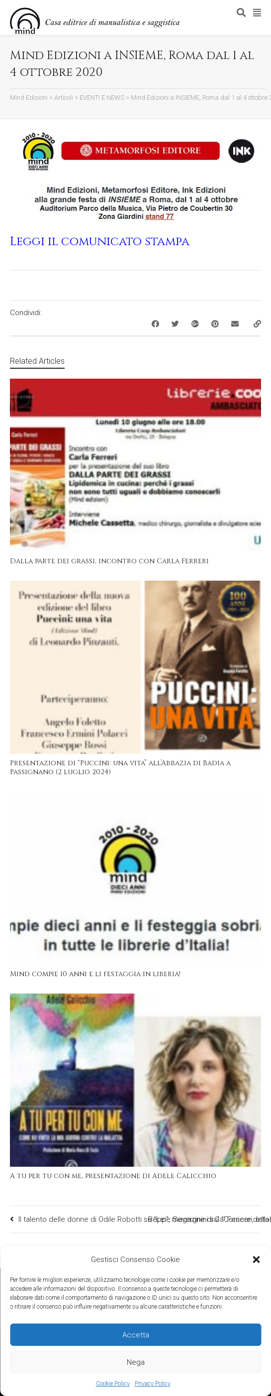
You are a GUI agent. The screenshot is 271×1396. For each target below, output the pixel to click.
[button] (256, 1259)
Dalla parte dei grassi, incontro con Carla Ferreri (109, 561)
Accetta (135, 1334)
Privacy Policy (153, 1383)
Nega (136, 1362)
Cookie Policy (113, 1383)
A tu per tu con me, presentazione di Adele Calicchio (113, 1176)
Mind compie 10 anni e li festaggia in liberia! (95, 974)
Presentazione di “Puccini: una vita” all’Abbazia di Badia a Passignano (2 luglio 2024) (120, 767)
